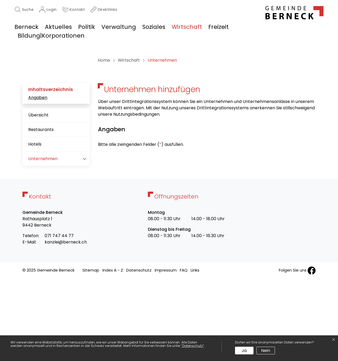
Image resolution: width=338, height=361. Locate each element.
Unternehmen (45, 243)
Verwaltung (118, 27)
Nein (265, 351)
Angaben (37, 179)
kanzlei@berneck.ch (66, 324)
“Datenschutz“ (192, 346)
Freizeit (218, 27)
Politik (86, 27)
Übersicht (38, 197)
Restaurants (41, 212)
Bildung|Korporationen (51, 35)
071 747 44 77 (59, 318)
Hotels (34, 226)
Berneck (27, 27)
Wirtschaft (187, 27)
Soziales (153, 27)
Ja (244, 351)
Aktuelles (58, 27)
